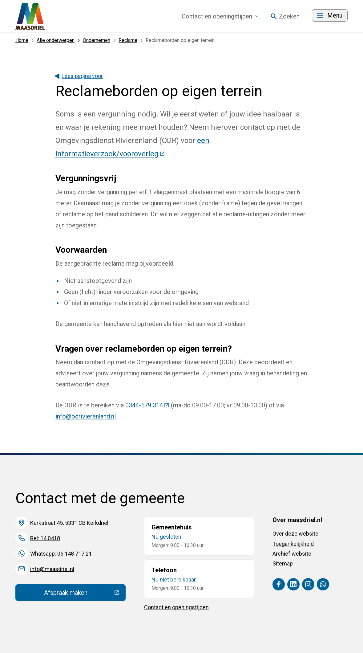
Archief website (291, 553)
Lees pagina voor (79, 76)
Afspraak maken (84, 594)
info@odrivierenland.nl (85, 416)
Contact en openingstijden (176, 607)
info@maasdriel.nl (52, 569)
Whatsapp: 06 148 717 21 (61, 553)
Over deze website (295, 533)
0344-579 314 (147, 405)
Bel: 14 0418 (45, 538)
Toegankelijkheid (293, 544)
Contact (220, 16)
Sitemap (282, 563)
